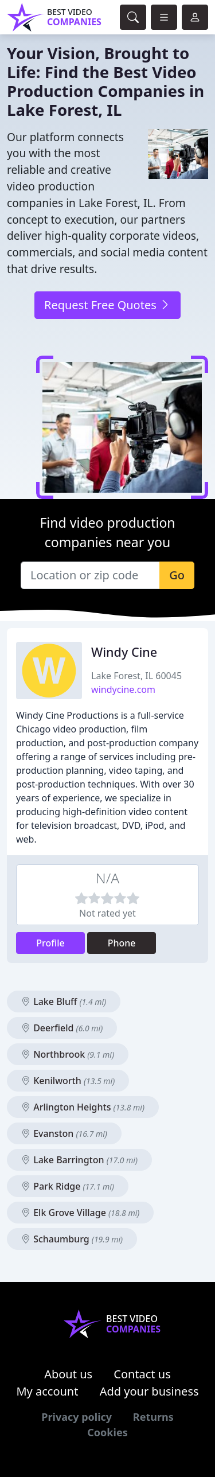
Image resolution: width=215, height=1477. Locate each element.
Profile (50, 943)
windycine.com (123, 689)
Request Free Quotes (107, 305)
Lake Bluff (63, 1001)
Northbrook (67, 1054)
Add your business (149, 1391)
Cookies (107, 1432)
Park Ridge (67, 1186)
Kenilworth (68, 1080)
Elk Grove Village (80, 1212)
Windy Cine (124, 652)
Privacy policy (76, 1417)
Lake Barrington (79, 1159)
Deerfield (62, 1028)
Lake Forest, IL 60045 (136, 675)
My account (47, 1391)
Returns (153, 1417)
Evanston (64, 1133)
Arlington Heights (82, 1107)
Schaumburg (72, 1239)
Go (177, 575)
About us (68, 1374)
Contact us (142, 1374)
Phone (122, 943)
